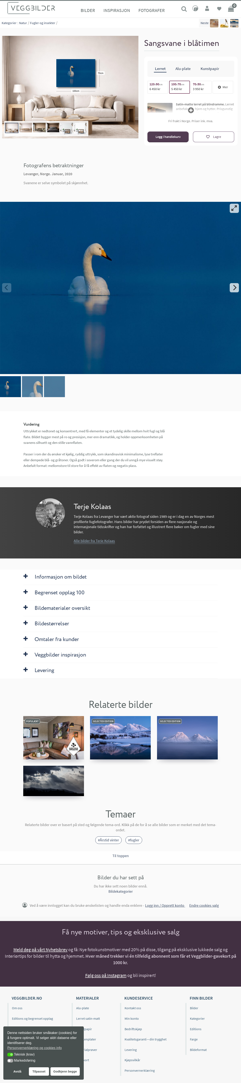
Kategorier (9, 23)
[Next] (234, 287)
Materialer (87, 998)
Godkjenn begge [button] (65, 1071)
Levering (131, 1050)
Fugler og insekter (42, 23)
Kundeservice (138, 998)
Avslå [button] (17, 1071)
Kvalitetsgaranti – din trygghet (146, 1039)
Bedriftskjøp (133, 1029)
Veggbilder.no (27, 998)
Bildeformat (198, 1050)
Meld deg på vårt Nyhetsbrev (40, 949)
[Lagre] (213, 136)
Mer (223, 87)
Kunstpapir (84, 1029)
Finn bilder (201, 998)
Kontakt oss (133, 1008)
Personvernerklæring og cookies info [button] (34, 1048)
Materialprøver (86, 1050)
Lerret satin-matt (88, 1018)
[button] (10, 1054)
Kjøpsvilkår (132, 1060)
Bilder (88, 10)
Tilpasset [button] (38, 1071)
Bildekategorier (120, 891)
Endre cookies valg (204, 905)
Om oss (17, 1008)
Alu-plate (82, 1008)
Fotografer (151, 10)
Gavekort (82, 1060)
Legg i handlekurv (168, 137)
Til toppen (120, 856)
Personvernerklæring (140, 1070)
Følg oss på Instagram (105, 975)
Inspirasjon (116, 10)
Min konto (132, 1018)
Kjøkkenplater (86, 1039)
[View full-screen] (234, 208)
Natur (23, 23)
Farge (194, 1039)
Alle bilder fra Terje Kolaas (94, 541)
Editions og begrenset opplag (32, 1018)
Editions (195, 1029)
